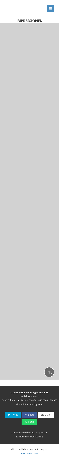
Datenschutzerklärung (22, 432)
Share (29, 414)
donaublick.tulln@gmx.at (29, 404)
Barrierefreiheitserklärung (29, 436)
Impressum (42, 432)
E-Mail (46, 414)
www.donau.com (29, 453)
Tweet (13, 414)
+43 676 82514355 (47, 400)
